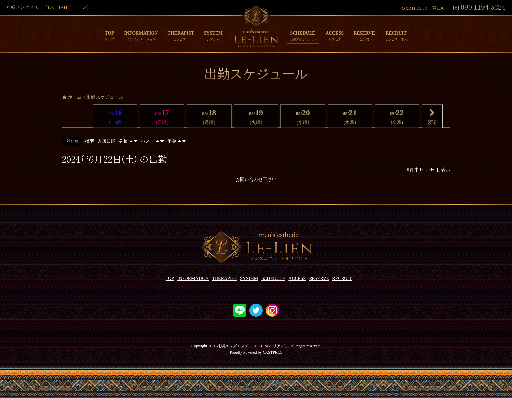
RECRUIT (396, 33)
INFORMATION (141, 33)
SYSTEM (213, 33)
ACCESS (335, 33)
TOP (109, 33)
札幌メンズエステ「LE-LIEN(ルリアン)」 (253, 346)
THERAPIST (181, 33)
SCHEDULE (302, 33)
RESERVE (364, 33)
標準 (89, 141)
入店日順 (106, 141)
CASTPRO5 (272, 352)
